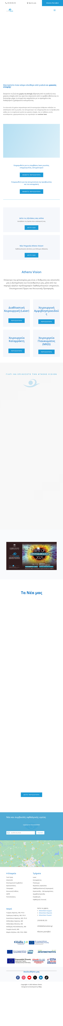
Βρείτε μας (31, 3)
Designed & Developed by (31, 987)
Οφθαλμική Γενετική (39, 899)
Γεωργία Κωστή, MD (12, 929)
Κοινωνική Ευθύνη (12, 891)
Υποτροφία (9, 888)
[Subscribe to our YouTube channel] (29, 977)
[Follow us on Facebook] (18, 977)
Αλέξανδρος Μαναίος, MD (14, 924)
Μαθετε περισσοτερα (31, 175)
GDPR (8, 894)
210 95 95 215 (10, 3)
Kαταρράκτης (37, 880)
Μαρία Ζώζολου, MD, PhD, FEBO (16, 932)
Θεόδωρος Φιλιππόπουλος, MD (16, 926)
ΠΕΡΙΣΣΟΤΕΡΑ (16, 320)
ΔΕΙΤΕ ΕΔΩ (31, 227)
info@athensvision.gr (45, 926)
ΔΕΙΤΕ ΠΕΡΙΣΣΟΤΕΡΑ (31, 795)
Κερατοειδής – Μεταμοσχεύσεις (43, 891)
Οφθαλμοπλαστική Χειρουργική (43, 888)
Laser (34, 877)
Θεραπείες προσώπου (40, 886)
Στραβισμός (36, 897)
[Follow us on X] (35, 977)
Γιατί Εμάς (9, 877)
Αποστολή (9, 880)
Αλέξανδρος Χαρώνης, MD (14, 921)
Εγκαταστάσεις (11, 886)
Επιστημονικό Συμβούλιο (14, 883)
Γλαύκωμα (36, 883)
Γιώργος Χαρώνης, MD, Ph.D (15, 913)
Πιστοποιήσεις (11, 897)
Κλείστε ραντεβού (44, 932)
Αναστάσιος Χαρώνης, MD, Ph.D (16, 918)
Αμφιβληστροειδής (39, 894)
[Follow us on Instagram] (24, 977)
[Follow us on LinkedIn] (41, 977)
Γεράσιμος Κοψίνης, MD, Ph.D (16, 915)
